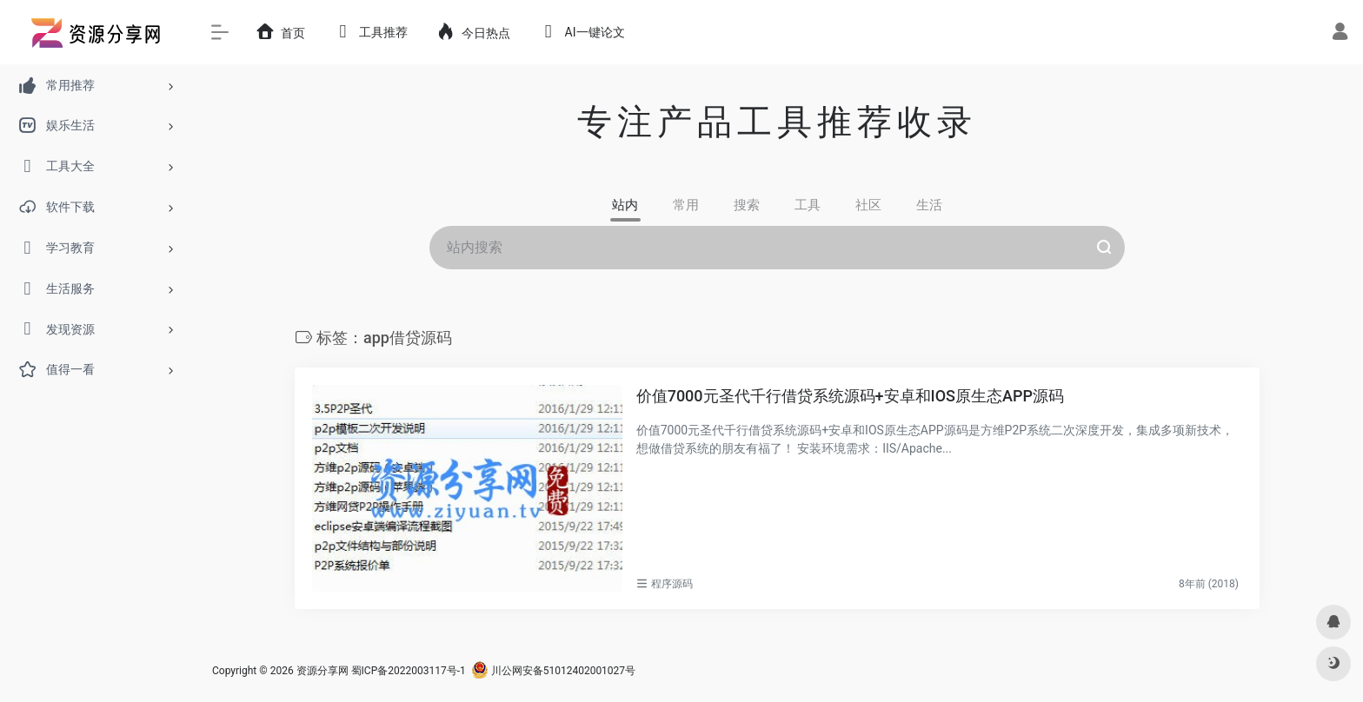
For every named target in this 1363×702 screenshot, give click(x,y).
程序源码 (672, 584)
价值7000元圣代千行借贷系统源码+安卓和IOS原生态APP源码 (850, 396)
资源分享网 (322, 671)
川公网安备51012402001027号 (553, 671)
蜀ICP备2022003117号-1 (408, 671)
